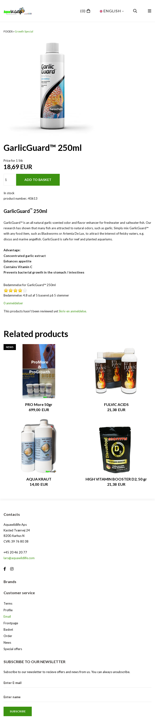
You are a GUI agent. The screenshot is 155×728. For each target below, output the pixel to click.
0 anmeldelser (13, 303)
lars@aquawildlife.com (19, 558)
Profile (8, 610)
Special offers (13, 649)
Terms (8, 603)
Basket (8, 629)
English (112, 11)
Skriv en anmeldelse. (73, 311)
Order (8, 636)
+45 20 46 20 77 (15, 552)
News (7, 642)
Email (7, 616)
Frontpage (11, 623)
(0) (83, 11)
